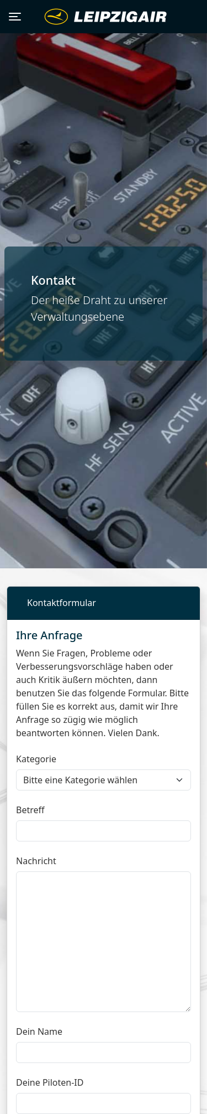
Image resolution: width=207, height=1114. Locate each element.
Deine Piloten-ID (49, 1082)
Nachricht (36, 861)
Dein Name (39, 1031)
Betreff (30, 810)
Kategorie (36, 759)
